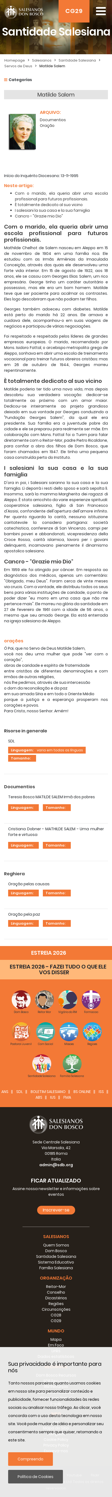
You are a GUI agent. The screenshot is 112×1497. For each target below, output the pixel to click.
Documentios (53, 120)
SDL (19, 1091)
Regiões (56, 1303)
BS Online (82, 1091)
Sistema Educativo (56, 1262)
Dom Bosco (56, 1251)
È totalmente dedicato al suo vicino (49, 204)
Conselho (56, 1292)
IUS (53, 1097)
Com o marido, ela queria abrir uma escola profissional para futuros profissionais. (61, 196)
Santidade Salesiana (77, 60)
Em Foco (56, 1345)
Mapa (56, 1339)
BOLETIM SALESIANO (48, 1091)
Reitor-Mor (56, 1286)
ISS (101, 1091)
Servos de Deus (18, 66)
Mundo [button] (56, 1331)
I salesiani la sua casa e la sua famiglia (52, 210)
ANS (4, 1091)
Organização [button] (56, 1278)
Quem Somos (56, 1245)
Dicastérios (56, 1298)
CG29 (74, 11)
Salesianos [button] (56, 1236)
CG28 (56, 1315)
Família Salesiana (56, 1268)
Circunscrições (56, 1309)
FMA (67, 1097)
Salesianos (42, 60)
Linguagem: (22, 750)
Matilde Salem (52, 66)
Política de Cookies (35, 1476)
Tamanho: (21, 758)
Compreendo (30, 1459)
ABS (39, 1097)
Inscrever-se (56, 1210)
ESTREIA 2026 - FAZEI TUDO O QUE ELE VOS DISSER (58, 969)
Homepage (14, 60)
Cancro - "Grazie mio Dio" (39, 216)
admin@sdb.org (56, 1165)
